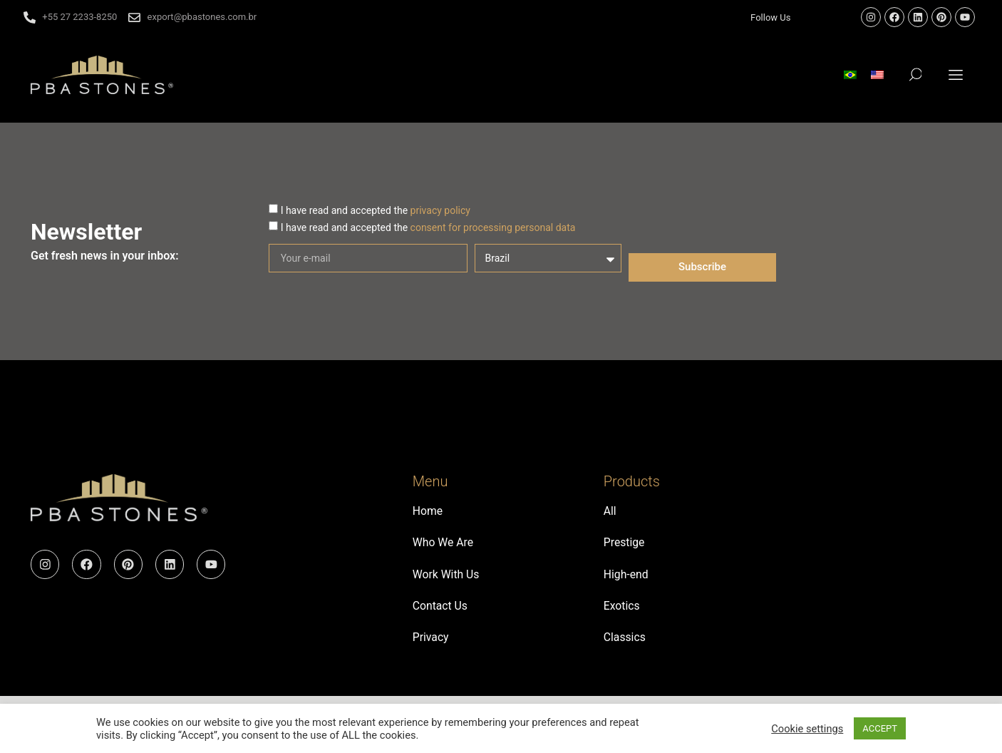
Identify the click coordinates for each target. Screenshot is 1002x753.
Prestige (625, 544)
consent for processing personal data (493, 227)
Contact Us (441, 610)
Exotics (622, 610)
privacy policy (440, 210)
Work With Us (446, 577)
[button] (956, 74)
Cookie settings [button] (807, 728)
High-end (626, 577)
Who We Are (444, 544)
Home (428, 511)
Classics (625, 643)
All (610, 511)
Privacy (431, 643)
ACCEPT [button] (879, 728)
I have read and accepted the (375, 210)
